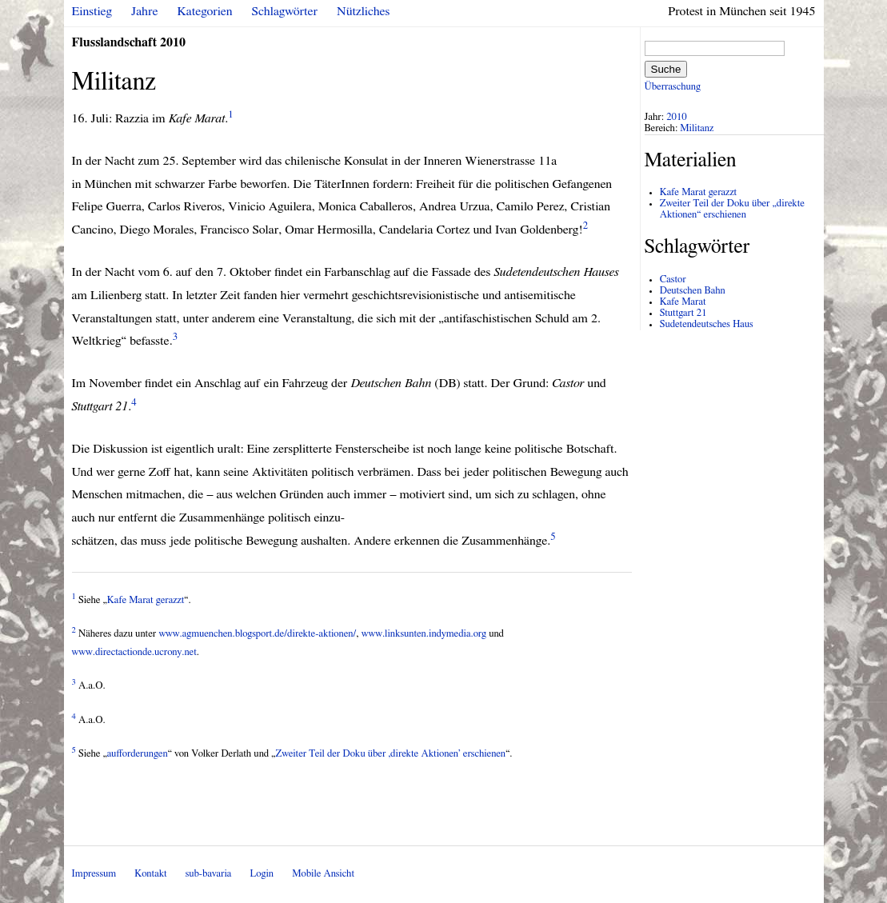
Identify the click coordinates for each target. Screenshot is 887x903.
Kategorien (205, 11)
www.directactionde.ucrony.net (134, 652)
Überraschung (673, 87)
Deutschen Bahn (692, 291)
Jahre (144, 11)
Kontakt (150, 874)
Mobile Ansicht (323, 874)
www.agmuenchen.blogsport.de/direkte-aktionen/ (257, 634)
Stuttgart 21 (683, 313)
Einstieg (92, 11)
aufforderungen (137, 754)
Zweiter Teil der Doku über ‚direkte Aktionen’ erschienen (390, 754)
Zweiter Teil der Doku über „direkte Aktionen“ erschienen (732, 209)
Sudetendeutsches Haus (706, 324)
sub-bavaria (208, 874)
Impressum (94, 874)
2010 (676, 117)
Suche (666, 69)
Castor (673, 279)
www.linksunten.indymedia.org (424, 634)
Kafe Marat (683, 302)
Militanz (696, 128)
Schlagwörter (285, 11)
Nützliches (363, 11)
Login (262, 874)
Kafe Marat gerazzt (145, 600)
